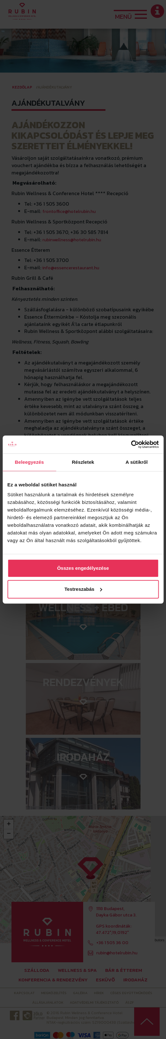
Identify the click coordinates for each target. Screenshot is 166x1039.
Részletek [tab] (83, 462)
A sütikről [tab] (137, 462)
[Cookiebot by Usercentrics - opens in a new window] (131, 444)
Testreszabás (83, 589)
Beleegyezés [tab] (29, 462)
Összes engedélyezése (83, 568)
